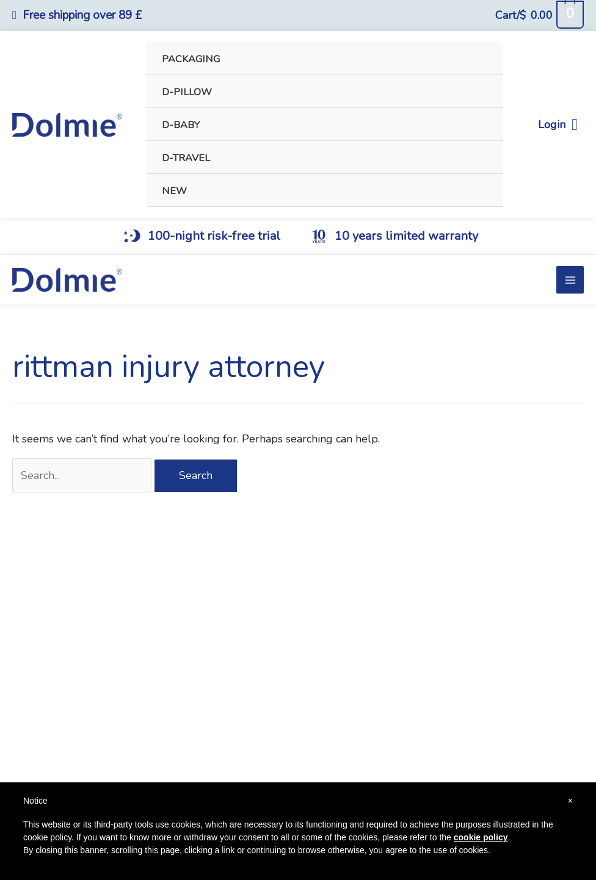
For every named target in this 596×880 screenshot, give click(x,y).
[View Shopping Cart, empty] (539, 15)
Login (558, 125)
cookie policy (481, 837)
